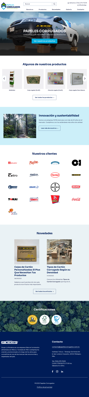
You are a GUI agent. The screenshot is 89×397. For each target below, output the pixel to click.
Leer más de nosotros (49, 128)
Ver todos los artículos (44, 291)
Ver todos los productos (44, 97)
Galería (69, 9)
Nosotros (29, 9)
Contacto (80, 9)
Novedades (56, 9)
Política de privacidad (44, 387)
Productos (42, 9)
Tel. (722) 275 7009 (59, 361)
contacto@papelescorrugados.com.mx (66, 347)
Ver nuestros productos (44, 41)
